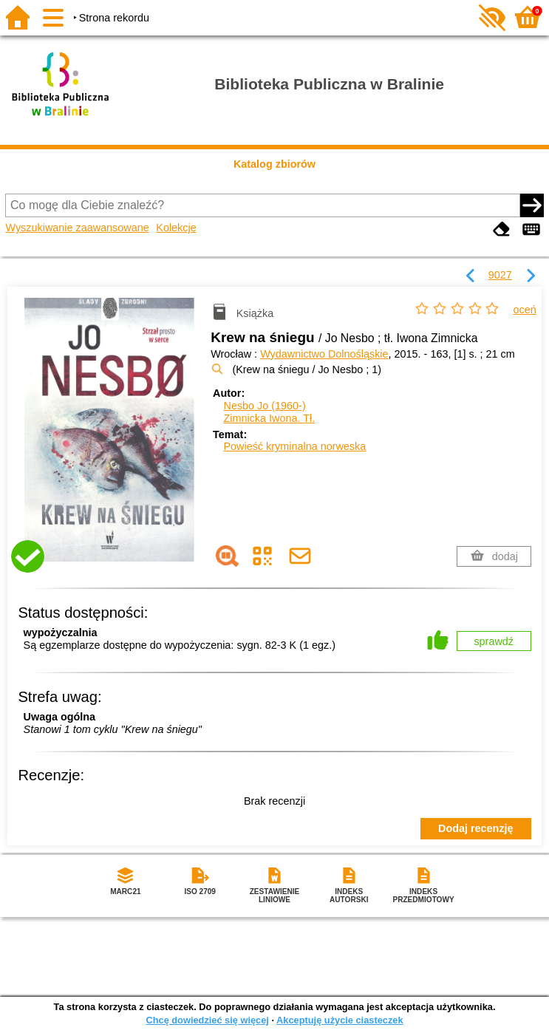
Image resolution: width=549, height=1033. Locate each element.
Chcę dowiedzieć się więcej (207, 1020)
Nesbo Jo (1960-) (264, 406)
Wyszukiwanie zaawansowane (77, 227)
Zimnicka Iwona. (269, 418)
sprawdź (494, 641)
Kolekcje (176, 227)
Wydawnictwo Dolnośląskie (324, 354)
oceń (525, 310)
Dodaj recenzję (476, 828)
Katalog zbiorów (274, 164)
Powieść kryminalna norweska (294, 446)
